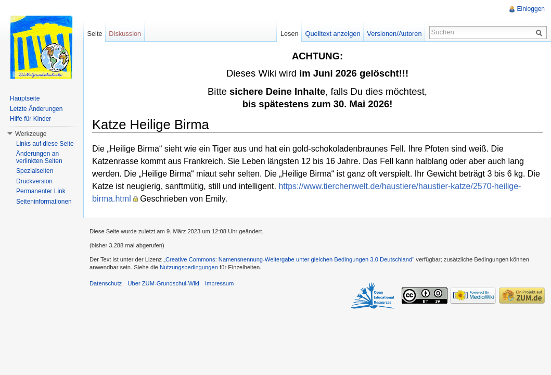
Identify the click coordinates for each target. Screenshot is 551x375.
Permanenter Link (41, 191)
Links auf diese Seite (45, 143)
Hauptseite (25, 98)
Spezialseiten (34, 170)
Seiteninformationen (44, 201)
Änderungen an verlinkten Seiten (39, 157)
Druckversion (34, 181)
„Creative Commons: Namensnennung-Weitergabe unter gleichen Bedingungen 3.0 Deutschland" (288, 259)
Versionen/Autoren (394, 34)
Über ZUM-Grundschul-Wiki (163, 283)
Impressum (219, 283)
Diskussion (125, 34)
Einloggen (531, 8)
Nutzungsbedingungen (189, 267)
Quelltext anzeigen (333, 34)
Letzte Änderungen (36, 109)
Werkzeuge (30, 134)
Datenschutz (105, 283)
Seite (94, 34)
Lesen (289, 34)
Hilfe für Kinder (30, 118)
